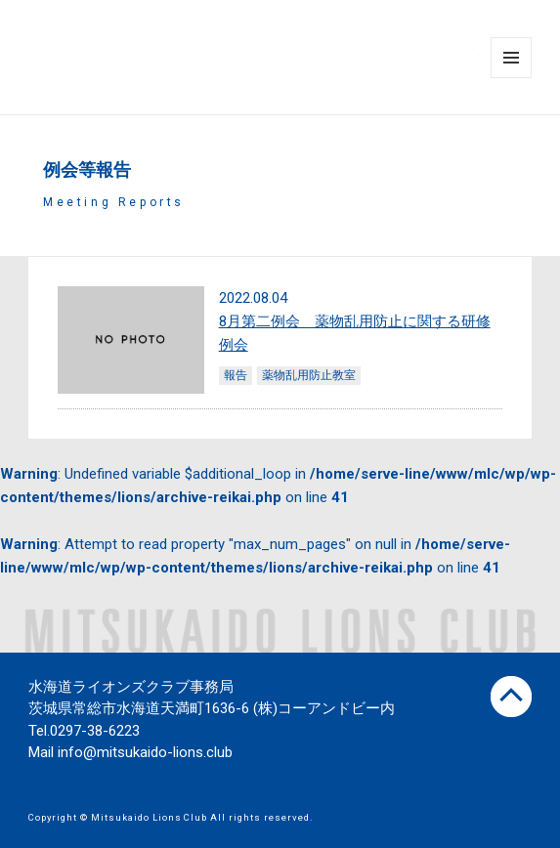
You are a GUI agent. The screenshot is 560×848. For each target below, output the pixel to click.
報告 (235, 375)
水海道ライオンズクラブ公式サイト (251, 57)
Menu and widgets (512, 77)
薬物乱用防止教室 (309, 375)
